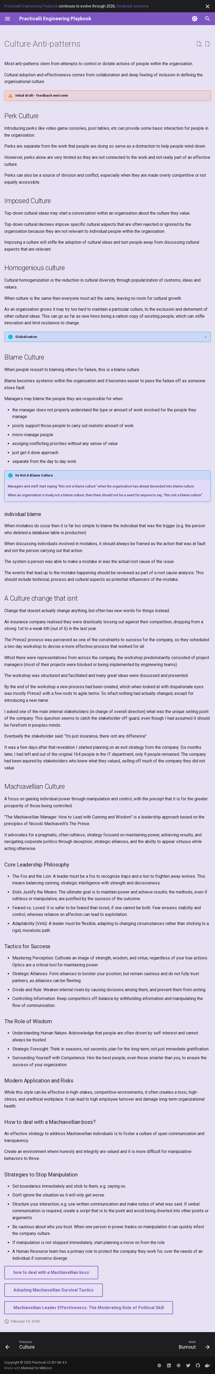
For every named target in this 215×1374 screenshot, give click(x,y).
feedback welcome (132, 6)
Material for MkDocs (36, 1368)
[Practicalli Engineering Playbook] (55, 18)
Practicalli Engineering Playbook (31, 6)
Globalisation (26, 337)
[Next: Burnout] (193, 1345)
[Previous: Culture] (21, 1345)
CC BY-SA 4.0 (57, 1362)
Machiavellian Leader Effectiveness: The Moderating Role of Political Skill (88, 1307)
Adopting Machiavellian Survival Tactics (53, 1290)
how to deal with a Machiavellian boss (51, 1272)
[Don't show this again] (207, 6)
